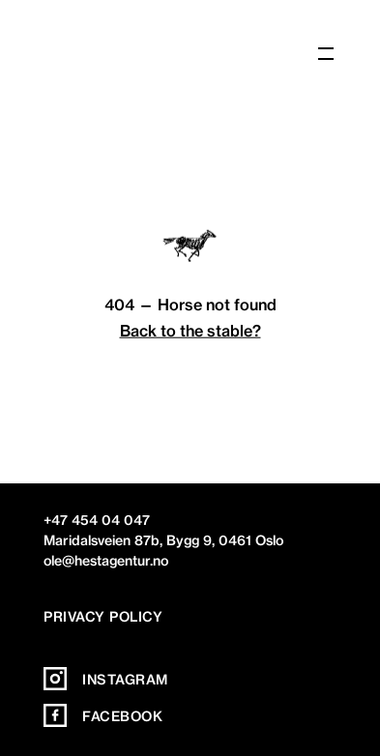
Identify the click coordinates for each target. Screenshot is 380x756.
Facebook (103, 716)
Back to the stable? (190, 329)
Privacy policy (103, 616)
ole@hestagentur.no (106, 560)
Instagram (106, 679)
